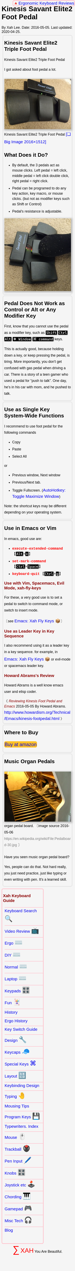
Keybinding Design (22, 1085)
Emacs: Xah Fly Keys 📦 (37, 621)
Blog (9, 1230)
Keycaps (17, 1051)
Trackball (17, 1148)
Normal (16, 966)
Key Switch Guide (21, 1029)
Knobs (15, 1172)
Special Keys (20, 1063)
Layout (15, 1075)
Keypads (17, 990)
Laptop (15, 978)
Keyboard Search (21, 915)
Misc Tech (18, 1220)
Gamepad (18, 1208)
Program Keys (22, 1116)
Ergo (14, 942)
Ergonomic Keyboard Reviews (46, 3)
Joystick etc (20, 1184)
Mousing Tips (17, 1106)
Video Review (22, 930)
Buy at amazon (21, 744)
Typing (15, 1095)
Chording (18, 1196)
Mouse (15, 1136)
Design (16, 1039)
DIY (13, 954)
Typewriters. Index (21, 1126)
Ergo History (16, 1020)
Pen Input (18, 1160)
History (11, 1012)
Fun (13, 1002)
